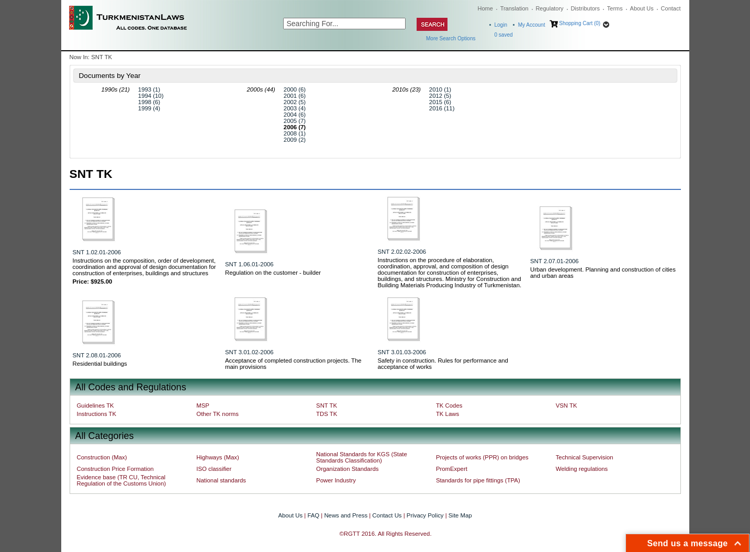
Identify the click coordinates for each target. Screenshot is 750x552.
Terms (615, 8)
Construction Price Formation (115, 469)
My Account (531, 25)
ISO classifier (213, 469)
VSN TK (566, 405)
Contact (671, 8)
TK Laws (447, 414)
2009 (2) (295, 140)
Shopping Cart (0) (579, 23)
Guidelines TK (95, 405)
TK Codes (449, 405)
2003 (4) (295, 108)
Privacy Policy (425, 515)
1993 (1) (149, 89)
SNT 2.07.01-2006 (554, 261)
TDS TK (326, 414)
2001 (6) (295, 96)
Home (485, 8)
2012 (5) (440, 96)
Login (501, 25)
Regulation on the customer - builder (273, 272)
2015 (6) (440, 102)
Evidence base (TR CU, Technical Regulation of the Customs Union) (121, 480)
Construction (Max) (102, 457)
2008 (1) (295, 133)
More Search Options (451, 38)
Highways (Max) (217, 457)
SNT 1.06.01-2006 (249, 264)
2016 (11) (442, 108)
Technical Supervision (584, 457)
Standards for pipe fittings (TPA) (478, 480)
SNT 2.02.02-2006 (402, 252)
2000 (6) (295, 89)
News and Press (345, 515)
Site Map (460, 515)
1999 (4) (149, 108)
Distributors (585, 8)
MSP (202, 405)
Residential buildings (100, 364)
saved (504, 35)
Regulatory (549, 8)
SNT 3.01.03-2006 (402, 352)
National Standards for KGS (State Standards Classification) (361, 457)
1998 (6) (149, 102)
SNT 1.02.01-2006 (97, 252)
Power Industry (336, 480)
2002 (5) (295, 102)
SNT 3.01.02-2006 (249, 352)
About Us (642, 8)
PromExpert (451, 469)
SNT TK (326, 405)
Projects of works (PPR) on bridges (482, 457)
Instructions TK (97, 414)
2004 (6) (295, 114)
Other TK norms (217, 414)
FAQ (313, 515)
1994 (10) (151, 96)
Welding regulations (582, 469)
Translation (514, 8)
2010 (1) (440, 89)
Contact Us (386, 515)
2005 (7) (295, 121)
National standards (221, 480)
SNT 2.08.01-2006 (97, 355)
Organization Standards (347, 469)
